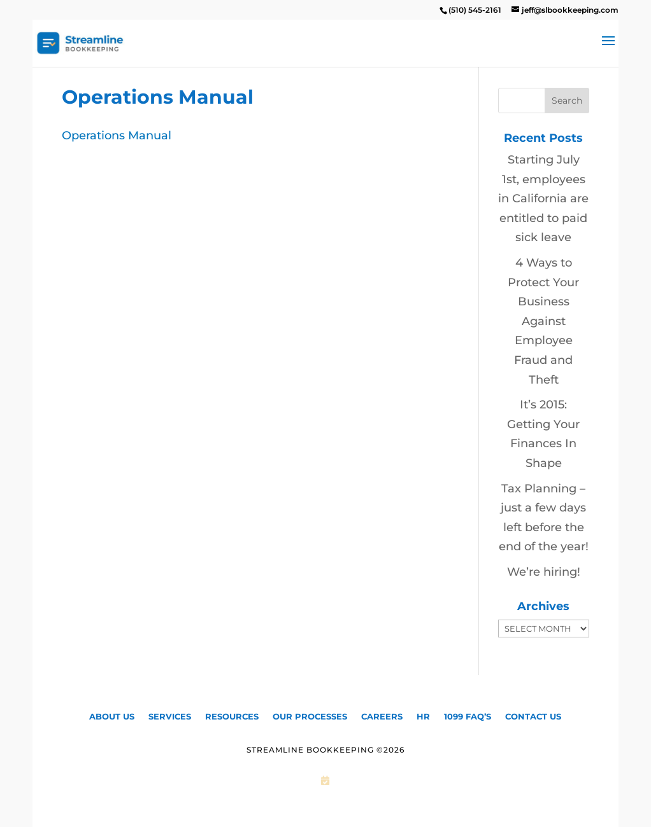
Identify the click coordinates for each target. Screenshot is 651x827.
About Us (111, 716)
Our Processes (310, 716)
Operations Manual (116, 135)
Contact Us (533, 716)
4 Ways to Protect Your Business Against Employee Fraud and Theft (543, 321)
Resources (232, 716)
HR (423, 716)
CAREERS (382, 716)
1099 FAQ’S (467, 716)
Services (169, 716)
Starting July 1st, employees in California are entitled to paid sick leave (543, 198)
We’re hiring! (543, 572)
